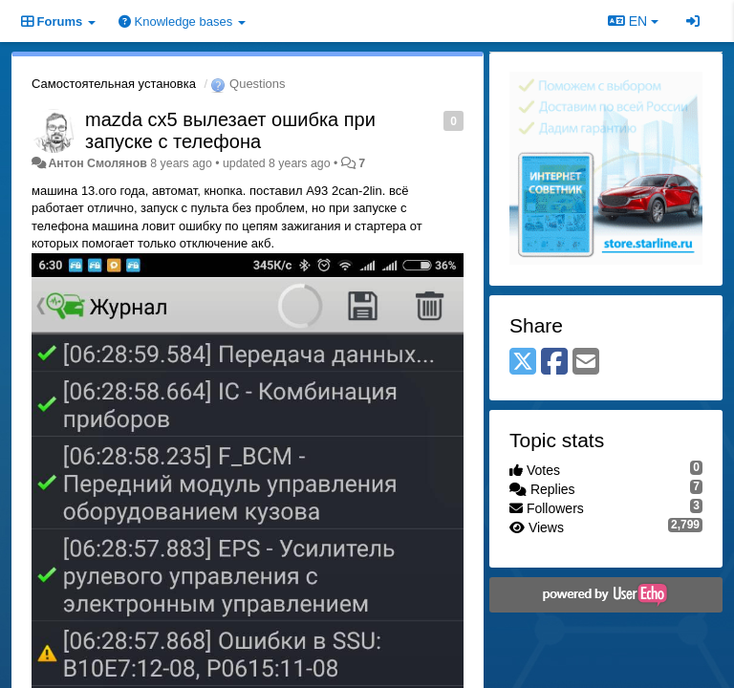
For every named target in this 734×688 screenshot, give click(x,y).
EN (633, 21)
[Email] (585, 362)
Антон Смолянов (97, 163)
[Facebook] (554, 362)
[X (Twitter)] (522, 362)
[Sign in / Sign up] (693, 21)
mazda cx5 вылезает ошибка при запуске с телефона (230, 130)
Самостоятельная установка (114, 83)
